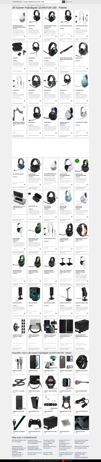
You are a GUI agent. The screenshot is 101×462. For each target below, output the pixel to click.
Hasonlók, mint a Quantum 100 (33, 38)
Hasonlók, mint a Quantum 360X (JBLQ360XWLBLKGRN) (81, 188)
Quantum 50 (16, 90)
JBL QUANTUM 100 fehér (81, 122)
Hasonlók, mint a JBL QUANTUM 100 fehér (82, 136)
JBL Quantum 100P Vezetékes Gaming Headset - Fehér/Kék (81, 272)
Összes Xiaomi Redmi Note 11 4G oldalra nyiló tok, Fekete (65, 349)
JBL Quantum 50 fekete (50, 238)
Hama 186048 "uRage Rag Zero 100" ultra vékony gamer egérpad (65, 448)
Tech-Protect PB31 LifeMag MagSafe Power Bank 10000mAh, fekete (81, 442)
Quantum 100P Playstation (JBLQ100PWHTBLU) (17, 240)
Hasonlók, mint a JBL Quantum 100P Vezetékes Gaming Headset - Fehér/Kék (82, 284)
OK (63, 460)
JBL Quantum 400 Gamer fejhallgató (50, 26)
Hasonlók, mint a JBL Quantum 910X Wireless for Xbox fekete (50, 284)
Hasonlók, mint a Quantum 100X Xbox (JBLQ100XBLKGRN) (33, 252)
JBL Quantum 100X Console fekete (17, 271)
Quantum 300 (63, 90)
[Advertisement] (50, 148)
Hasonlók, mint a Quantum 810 (49, 103)
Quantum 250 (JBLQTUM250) (79, 207)
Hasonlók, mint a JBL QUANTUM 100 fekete (66, 39)
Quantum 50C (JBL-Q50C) (81, 25)
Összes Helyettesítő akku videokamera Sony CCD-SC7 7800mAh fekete (80, 349)
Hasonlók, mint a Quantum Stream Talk (66, 316)
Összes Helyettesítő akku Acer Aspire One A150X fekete (65, 72)
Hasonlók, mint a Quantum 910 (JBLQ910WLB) (49, 220)
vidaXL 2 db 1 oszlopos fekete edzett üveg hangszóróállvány (66, 272)
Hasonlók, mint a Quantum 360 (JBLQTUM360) (65, 220)
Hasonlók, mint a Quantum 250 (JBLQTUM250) (81, 220)
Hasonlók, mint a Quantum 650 (49, 135)
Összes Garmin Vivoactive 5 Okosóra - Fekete (17, 349)
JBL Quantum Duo (32, 302)
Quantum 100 (31, 25)
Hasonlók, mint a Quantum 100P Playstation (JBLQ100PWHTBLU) (18, 252)
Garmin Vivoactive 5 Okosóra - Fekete (18, 336)
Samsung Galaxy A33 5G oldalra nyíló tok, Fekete (19, 208)
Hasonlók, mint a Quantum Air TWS (34, 219)
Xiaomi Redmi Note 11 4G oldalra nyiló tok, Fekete (66, 336)
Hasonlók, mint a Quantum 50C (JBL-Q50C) (82, 39)
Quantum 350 (31, 122)
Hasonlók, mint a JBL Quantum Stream (49, 316)
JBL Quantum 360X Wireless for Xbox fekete (33, 272)
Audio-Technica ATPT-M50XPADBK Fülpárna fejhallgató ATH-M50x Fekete (35, 448)
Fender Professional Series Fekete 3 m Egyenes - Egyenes (34, 336)
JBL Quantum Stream (49, 302)
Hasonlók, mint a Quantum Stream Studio (81, 316)
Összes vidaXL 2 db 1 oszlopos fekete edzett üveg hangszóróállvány (66, 284)
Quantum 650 (47, 122)
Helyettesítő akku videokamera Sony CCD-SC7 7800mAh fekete (82, 336)
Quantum (15, 58)
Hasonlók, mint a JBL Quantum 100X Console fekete (19, 284)
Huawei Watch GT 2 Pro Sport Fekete (81, 239)
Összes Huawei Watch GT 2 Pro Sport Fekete (81, 252)
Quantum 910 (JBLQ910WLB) (47, 207)
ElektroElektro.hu (17, 1)
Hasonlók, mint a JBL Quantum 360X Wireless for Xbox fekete (34, 284)
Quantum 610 (31, 90)
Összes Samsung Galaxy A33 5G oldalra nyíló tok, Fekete (18, 220)
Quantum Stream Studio (82, 302)
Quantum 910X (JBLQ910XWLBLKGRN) (33, 175)
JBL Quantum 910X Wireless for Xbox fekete (49, 272)
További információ (69, 460)
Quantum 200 (31, 58)
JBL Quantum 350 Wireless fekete (64, 239)
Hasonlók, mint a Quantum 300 (65, 103)
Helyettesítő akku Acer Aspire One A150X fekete (66, 58)
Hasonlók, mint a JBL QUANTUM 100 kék (19, 188)
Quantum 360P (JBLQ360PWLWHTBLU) (65, 175)
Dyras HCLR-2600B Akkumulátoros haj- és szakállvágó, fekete (17, 454)
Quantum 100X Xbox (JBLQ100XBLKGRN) (33, 239)
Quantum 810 (47, 90)
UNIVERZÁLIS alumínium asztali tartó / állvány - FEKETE (19, 124)
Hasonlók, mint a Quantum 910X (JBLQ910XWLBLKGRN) (33, 188)
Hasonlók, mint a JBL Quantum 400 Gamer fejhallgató (50, 39)
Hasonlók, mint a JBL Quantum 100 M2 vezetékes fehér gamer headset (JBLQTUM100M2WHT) (19, 39)
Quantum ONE (79, 58)
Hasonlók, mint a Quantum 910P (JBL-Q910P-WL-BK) (65, 136)
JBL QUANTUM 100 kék (18, 174)
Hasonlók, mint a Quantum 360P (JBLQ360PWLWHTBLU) (65, 188)
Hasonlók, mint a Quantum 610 (33, 103)
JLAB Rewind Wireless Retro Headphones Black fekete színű (66, 454)
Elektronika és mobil (16, 5)
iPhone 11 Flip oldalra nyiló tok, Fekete (50, 336)
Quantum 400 (47, 58)
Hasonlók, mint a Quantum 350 (33, 135)
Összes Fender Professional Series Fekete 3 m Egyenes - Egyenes (34, 349)
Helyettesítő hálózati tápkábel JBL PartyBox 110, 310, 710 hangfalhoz (34, 442)
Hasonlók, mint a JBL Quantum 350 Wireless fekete (66, 252)
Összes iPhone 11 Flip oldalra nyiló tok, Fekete (50, 349)
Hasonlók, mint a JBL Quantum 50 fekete (50, 252)
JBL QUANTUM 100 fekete (66, 25)
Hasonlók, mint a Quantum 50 (18, 103)
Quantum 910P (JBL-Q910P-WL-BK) (65, 123)
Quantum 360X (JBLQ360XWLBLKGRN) (81, 175)
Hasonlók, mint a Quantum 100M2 (81, 103)
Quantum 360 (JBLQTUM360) (63, 207)
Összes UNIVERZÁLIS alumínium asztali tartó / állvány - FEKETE (18, 136)
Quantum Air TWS (32, 206)
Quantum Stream (17, 302)
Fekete (23, 5)
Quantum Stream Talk (65, 302)
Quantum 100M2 (79, 90)
